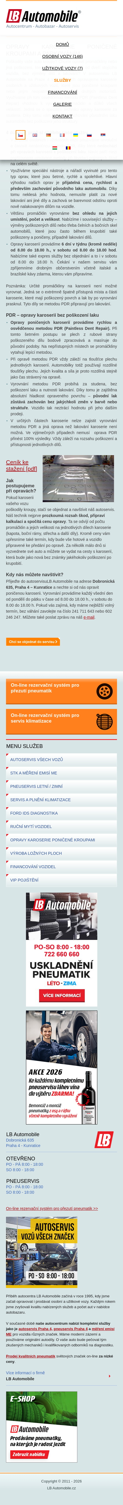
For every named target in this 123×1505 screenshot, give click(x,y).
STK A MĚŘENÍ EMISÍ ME (33, 773)
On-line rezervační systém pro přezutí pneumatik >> (52, 1208)
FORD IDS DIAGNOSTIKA (34, 813)
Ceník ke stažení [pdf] (21, 465)
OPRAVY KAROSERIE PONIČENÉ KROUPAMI (52, 840)
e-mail (89, 617)
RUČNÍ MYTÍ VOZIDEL (31, 826)
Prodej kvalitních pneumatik (30, 1356)
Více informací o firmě (25, 1376)
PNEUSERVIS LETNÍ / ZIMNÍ (36, 786)
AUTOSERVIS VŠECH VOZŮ (36, 759)
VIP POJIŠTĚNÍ (24, 880)
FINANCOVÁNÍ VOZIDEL (33, 866)
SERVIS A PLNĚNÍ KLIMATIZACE (40, 800)
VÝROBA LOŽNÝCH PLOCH (36, 853)
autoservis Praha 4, (36, 1329)
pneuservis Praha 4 (71, 1329)
